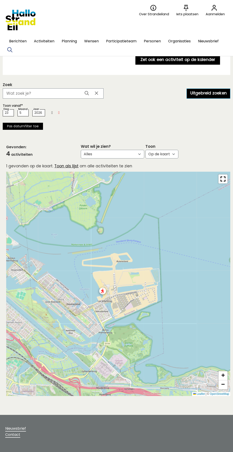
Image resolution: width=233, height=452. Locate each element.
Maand (23, 109)
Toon (150, 146)
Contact (12, 434)
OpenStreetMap (219, 394)
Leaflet (199, 394)
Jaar (36, 109)
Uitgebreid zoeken (208, 93)
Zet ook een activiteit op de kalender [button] (177, 59)
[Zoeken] (9, 50)
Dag (6, 109)
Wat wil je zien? (96, 146)
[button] (17, 41)
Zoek (7, 84)
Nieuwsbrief (15, 428)
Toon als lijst (66, 166)
